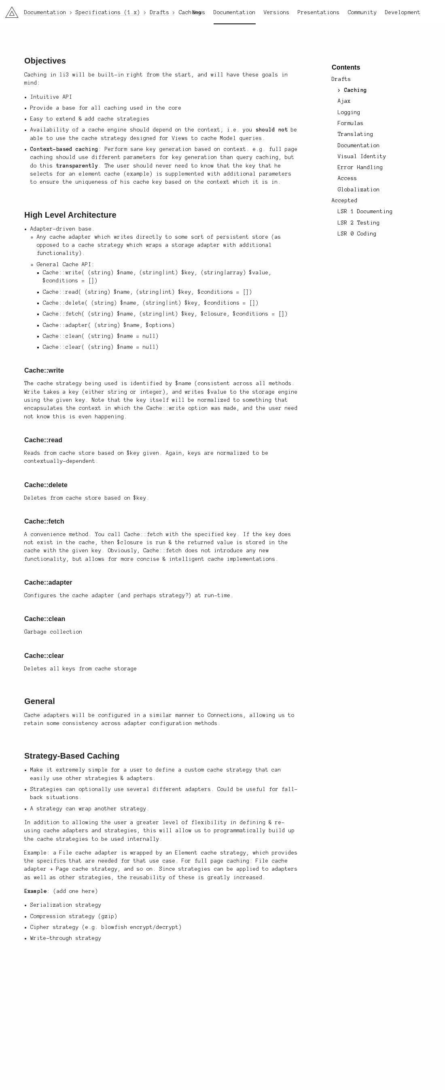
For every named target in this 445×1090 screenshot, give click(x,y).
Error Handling (360, 167)
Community (362, 12)
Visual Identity (362, 156)
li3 (9, 9)
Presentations (319, 12)
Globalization (359, 190)
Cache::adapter (48, 582)
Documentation (235, 12)
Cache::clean (45, 618)
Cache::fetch (44, 521)
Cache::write (44, 370)
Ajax (344, 101)
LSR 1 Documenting (365, 211)
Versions (277, 12)
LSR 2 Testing (358, 223)
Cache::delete (46, 484)
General (39, 701)
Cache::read (43, 440)
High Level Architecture (70, 214)
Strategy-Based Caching (71, 755)
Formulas (351, 123)
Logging (349, 112)
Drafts (341, 79)
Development (403, 12)
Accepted (345, 201)
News (199, 12)
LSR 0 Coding (357, 234)
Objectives (45, 60)
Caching (355, 90)
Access (347, 178)
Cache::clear (44, 655)
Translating (355, 134)
